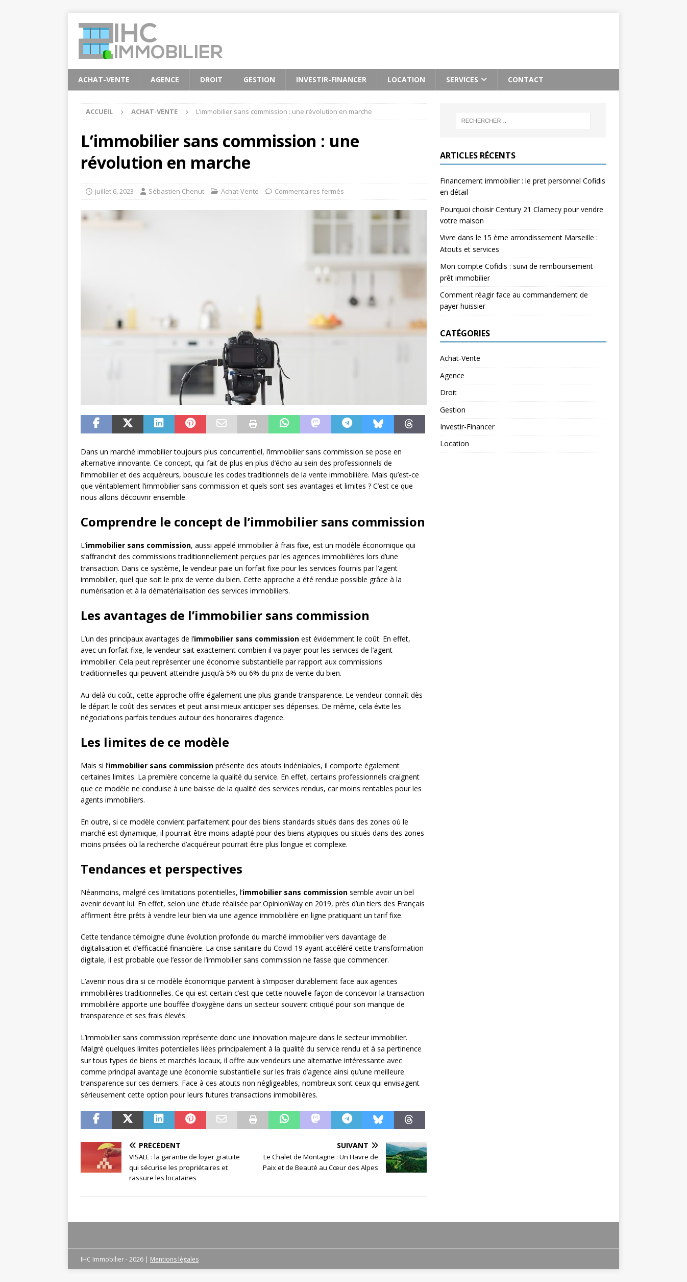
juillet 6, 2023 (114, 191)
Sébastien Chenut (176, 191)
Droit (211, 79)
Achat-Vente (104, 79)
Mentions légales (174, 1259)
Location (406, 79)
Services (462, 79)
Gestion (259, 79)
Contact (526, 79)
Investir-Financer (331, 79)
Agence (165, 79)
